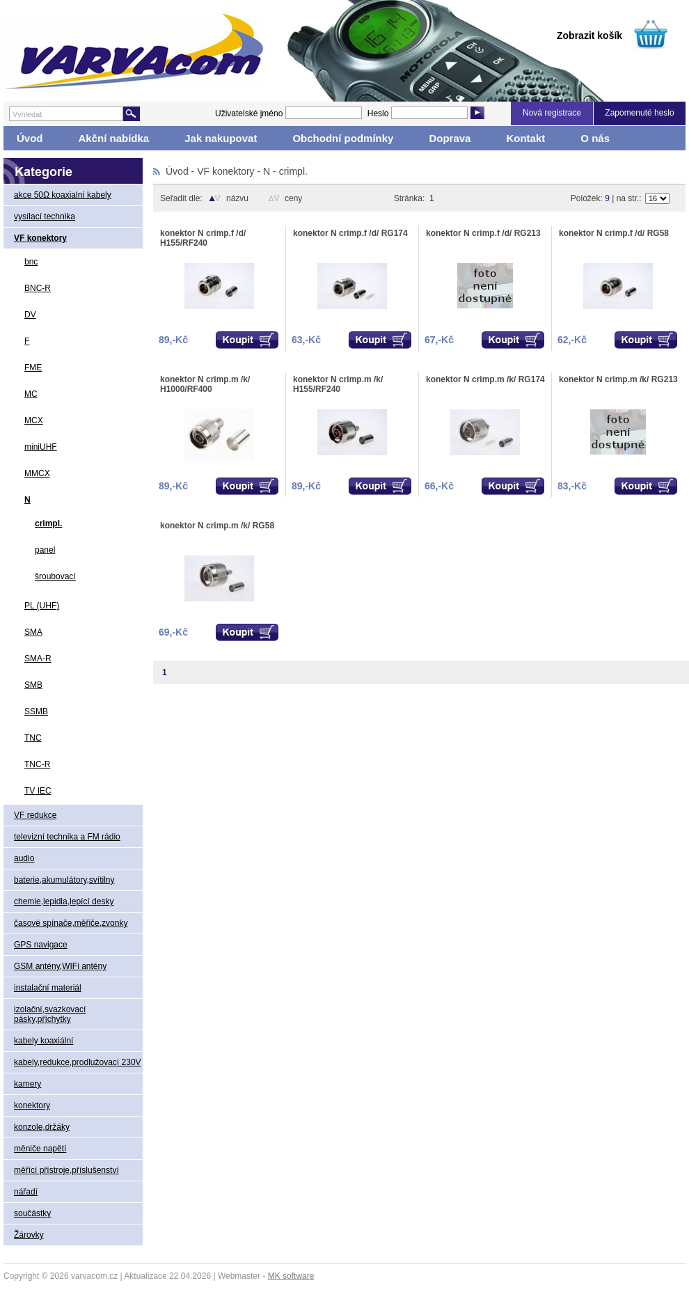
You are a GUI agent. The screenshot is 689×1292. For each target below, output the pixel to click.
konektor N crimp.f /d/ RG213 (483, 233)
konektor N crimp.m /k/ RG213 (618, 379)
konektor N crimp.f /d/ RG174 (350, 233)
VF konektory (40, 238)
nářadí (26, 1192)
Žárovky (29, 1235)
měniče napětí (40, 1148)
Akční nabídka (114, 138)
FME (33, 367)
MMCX (37, 473)
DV (30, 315)
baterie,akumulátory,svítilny (64, 880)
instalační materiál (47, 988)
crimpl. (48, 523)
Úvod (30, 138)
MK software (291, 1276)
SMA (33, 632)
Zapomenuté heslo (639, 113)
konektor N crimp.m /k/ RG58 (217, 525)
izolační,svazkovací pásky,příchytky (50, 1014)
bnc (31, 262)
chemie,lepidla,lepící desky (63, 901)
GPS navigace (41, 945)
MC (31, 394)
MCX (33, 420)
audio (24, 858)
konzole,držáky (42, 1127)
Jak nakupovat (220, 138)
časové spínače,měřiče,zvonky (70, 923)
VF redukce (35, 815)
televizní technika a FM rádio (67, 837)
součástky (32, 1213)
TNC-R (37, 764)
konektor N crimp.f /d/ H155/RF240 (203, 238)
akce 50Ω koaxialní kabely (62, 195)
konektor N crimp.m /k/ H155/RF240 (338, 384)
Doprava (449, 138)
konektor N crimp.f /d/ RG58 (614, 233)
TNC (33, 738)
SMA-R (38, 658)
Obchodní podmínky (342, 138)
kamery (27, 1084)
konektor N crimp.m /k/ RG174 (485, 379)
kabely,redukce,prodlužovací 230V (77, 1062)
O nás (595, 138)
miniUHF (40, 447)
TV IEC (38, 791)
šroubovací (55, 576)
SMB (33, 685)
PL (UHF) (41, 605)
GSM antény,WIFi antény (60, 966)
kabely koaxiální (43, 1041)
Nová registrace (552, 113)
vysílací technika (44, 216)
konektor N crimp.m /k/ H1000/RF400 (205, 384)
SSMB (36, 711)
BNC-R (37, 288)
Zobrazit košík (589, 35)
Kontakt (525, 138)
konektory (32, 1105)
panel (45, 550)
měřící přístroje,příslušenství (66, 1170)
